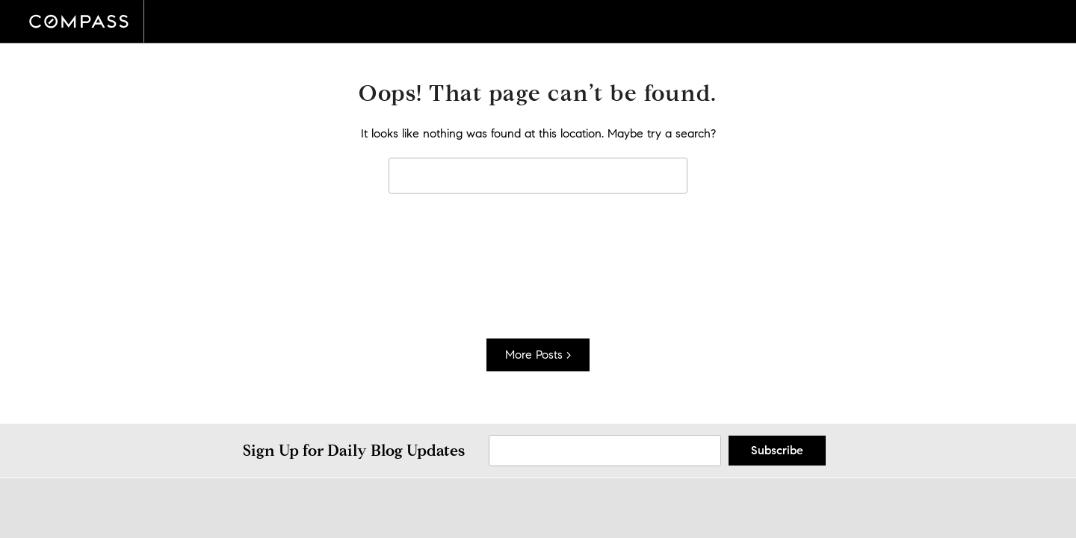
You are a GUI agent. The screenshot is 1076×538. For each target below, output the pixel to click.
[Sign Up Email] (605, 450)
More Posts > (538, 354)
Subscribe (777, 450)
